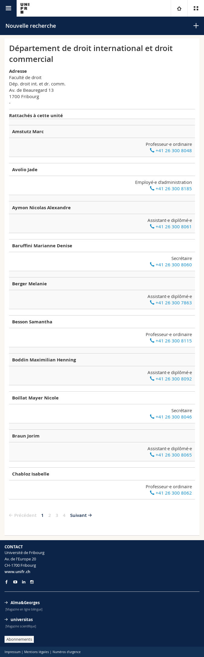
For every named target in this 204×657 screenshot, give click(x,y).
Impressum (13, 652)
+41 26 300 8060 (171, 264)
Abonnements (19, 639)
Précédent (25, 515)
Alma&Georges (25, 602)
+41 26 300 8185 (171, 188)
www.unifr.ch (17, 571)
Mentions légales (36, 652)
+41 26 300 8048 (171, 150)
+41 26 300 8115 (171, 341)
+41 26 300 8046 (171, 417)
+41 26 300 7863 (171, 303)
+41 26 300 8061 (171, 226)
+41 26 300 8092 (171, 379)
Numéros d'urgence (67, 652)
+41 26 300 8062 (171, 493)
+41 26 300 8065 (171, 455)
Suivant (78, 515)
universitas (22, 619)
